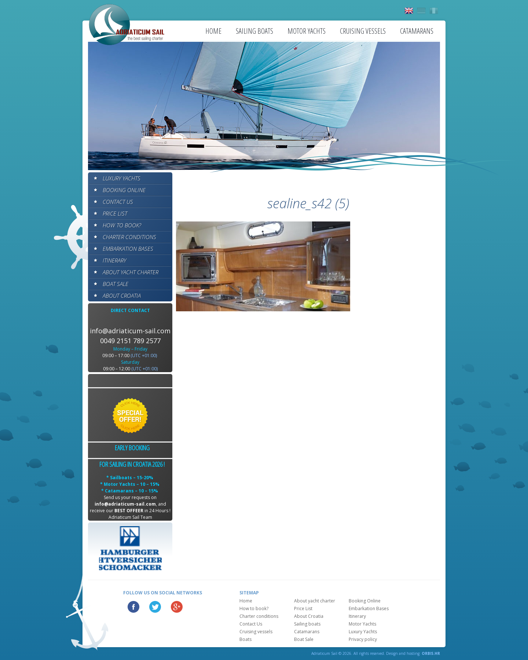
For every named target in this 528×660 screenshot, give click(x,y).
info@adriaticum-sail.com (130, 330)
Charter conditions (129, 237)
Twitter (155, 607)
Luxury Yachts (121, 178)
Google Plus (177, 607)
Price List (115, 213)
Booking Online (124, 190)
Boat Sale (115, 283)
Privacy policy (363, 639)
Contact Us (118, 201)
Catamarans (416, 31)
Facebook (133, 607)
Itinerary (114, 260)
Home (213, 31)
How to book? (122, 225)
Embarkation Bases (128, 248)
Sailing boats (254, 31)
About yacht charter (130, 272)
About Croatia (122, 295)
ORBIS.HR (431, 653)
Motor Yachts (306, 31)
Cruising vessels (363, 31)
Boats (245, 639)
